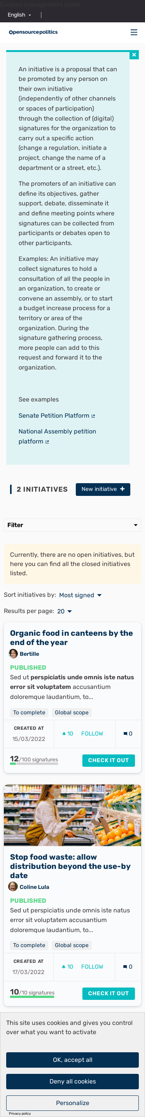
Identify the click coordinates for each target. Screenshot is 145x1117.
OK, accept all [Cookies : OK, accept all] (72, 1059)
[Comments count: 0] (128, 734)
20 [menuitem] (61, 611)
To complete (29, 712)
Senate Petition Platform (57, 415)
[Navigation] (134, 33)
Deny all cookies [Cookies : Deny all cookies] (72, 1081)
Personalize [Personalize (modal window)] (72, 1103)
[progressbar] (34, 764)
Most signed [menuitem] (76, 595)
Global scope (72, 712)
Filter (72, 525)
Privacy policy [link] (20, 1113)
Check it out (108, 760)
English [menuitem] (17, 15)
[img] (134, 32)
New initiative (103, 489)
